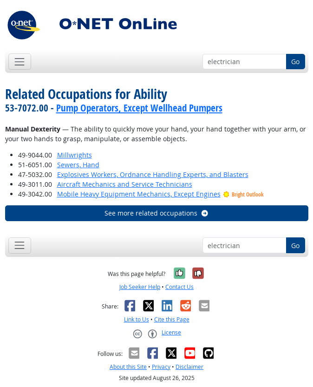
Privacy (161, 367)
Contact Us (179, 287)
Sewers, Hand (78, 164)
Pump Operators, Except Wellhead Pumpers (139, 107)
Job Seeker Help (139, 287)
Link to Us (136, 319)
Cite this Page (171, 319)
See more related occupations (156, 213)
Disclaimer (189, 367)
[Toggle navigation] (19, 61)
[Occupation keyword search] (244, 62)
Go (295, 61)
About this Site (128, 367)
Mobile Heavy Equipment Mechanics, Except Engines (139, 194)
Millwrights (74, 155)
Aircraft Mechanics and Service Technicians (124, 184)
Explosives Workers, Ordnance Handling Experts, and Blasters (152, 174)
